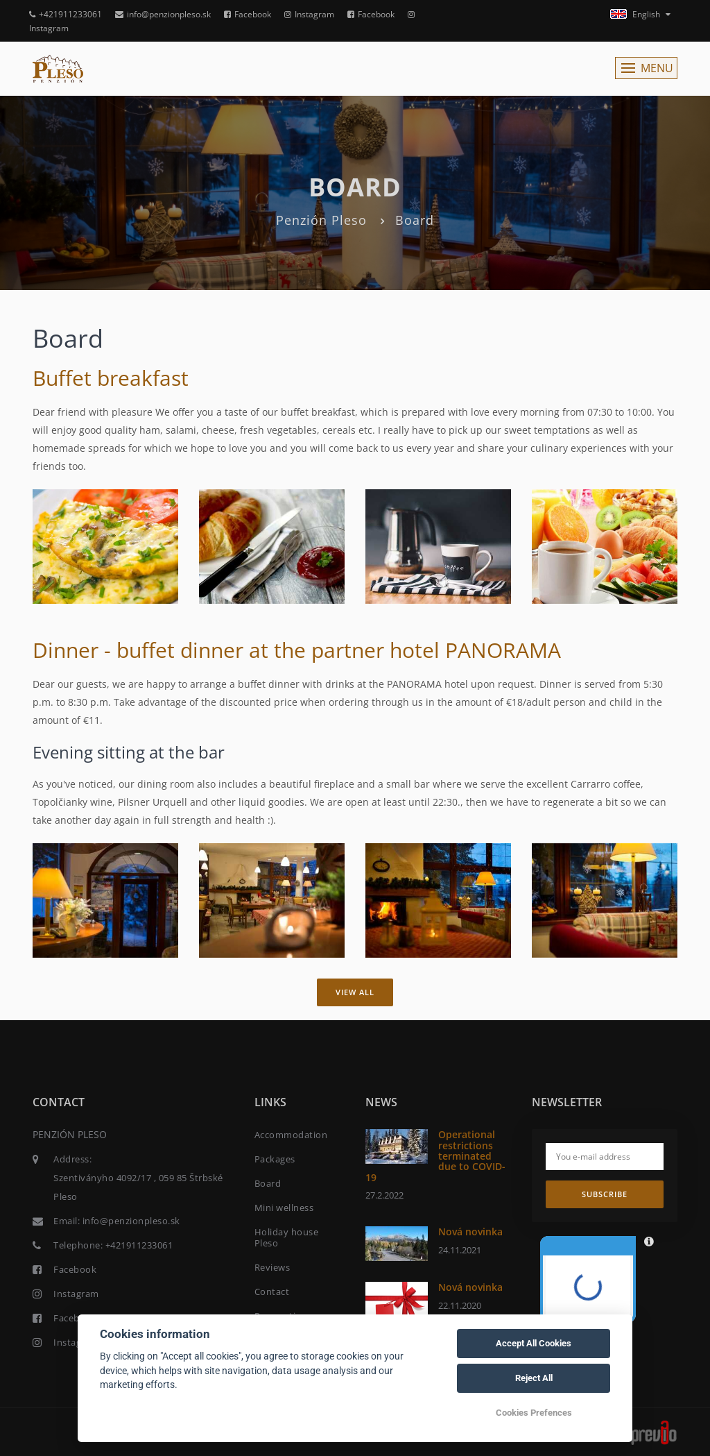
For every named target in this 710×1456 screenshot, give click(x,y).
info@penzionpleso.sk (163, 14)
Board (268, 1183)
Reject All (534, 1378)
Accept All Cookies (533, 1343)
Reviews (272, 1267)
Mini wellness (284, 1207)
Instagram (309, 14)
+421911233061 (65, 14)
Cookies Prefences (534, 1412)
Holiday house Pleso (286, 1237)
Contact (272, 1291)
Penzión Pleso (321, 220)
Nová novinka (470, 1231)
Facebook (247, 14)
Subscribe (604, 1194)
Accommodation (291, 1134)
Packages (274, 1159)
